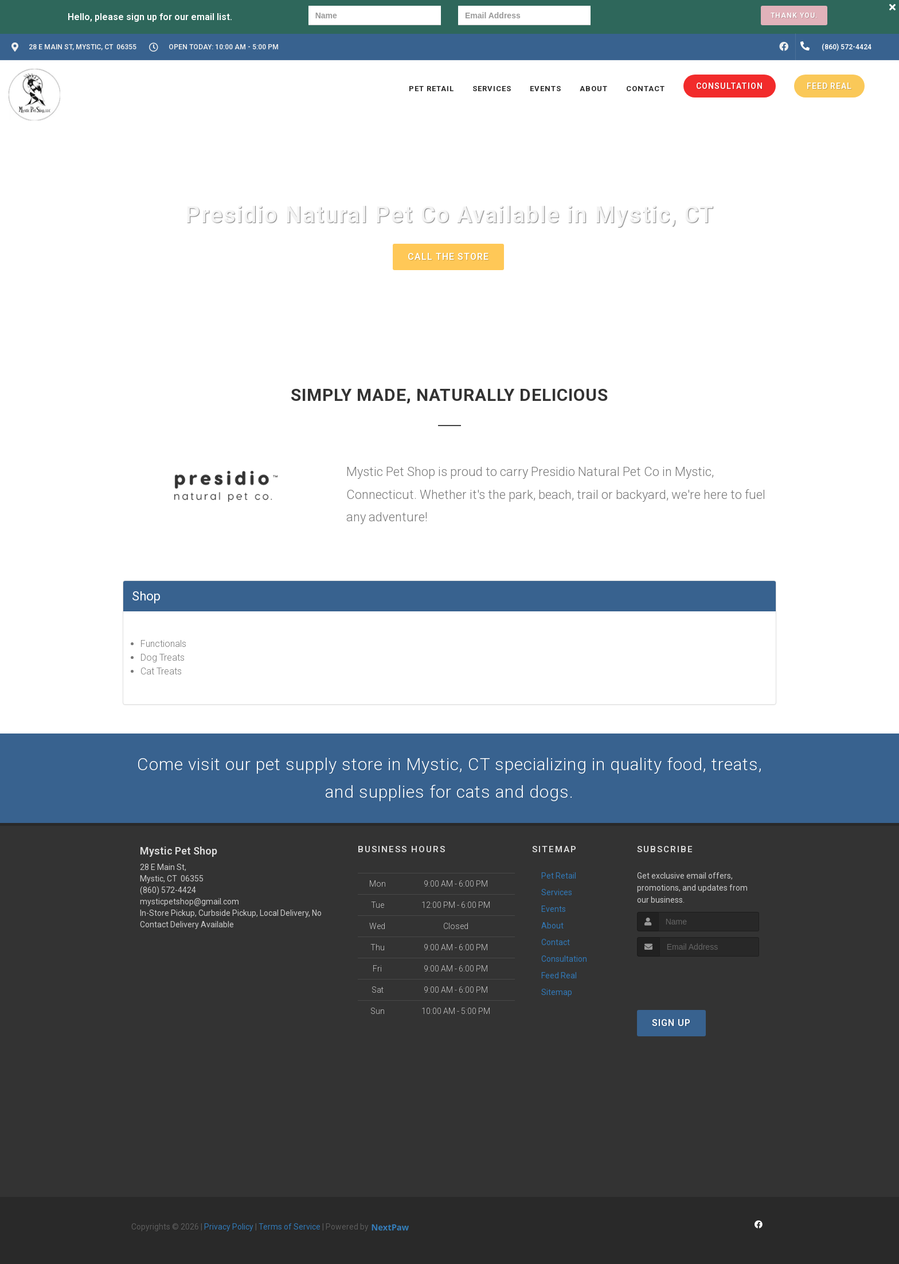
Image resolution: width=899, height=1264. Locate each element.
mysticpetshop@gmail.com (189, 901)
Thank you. (794, 15)
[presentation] (647, 17)
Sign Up (671, 1022)
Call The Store (448, 256)
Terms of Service (289, 1226)
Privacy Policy (228, 1226)
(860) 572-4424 (168, 890)
